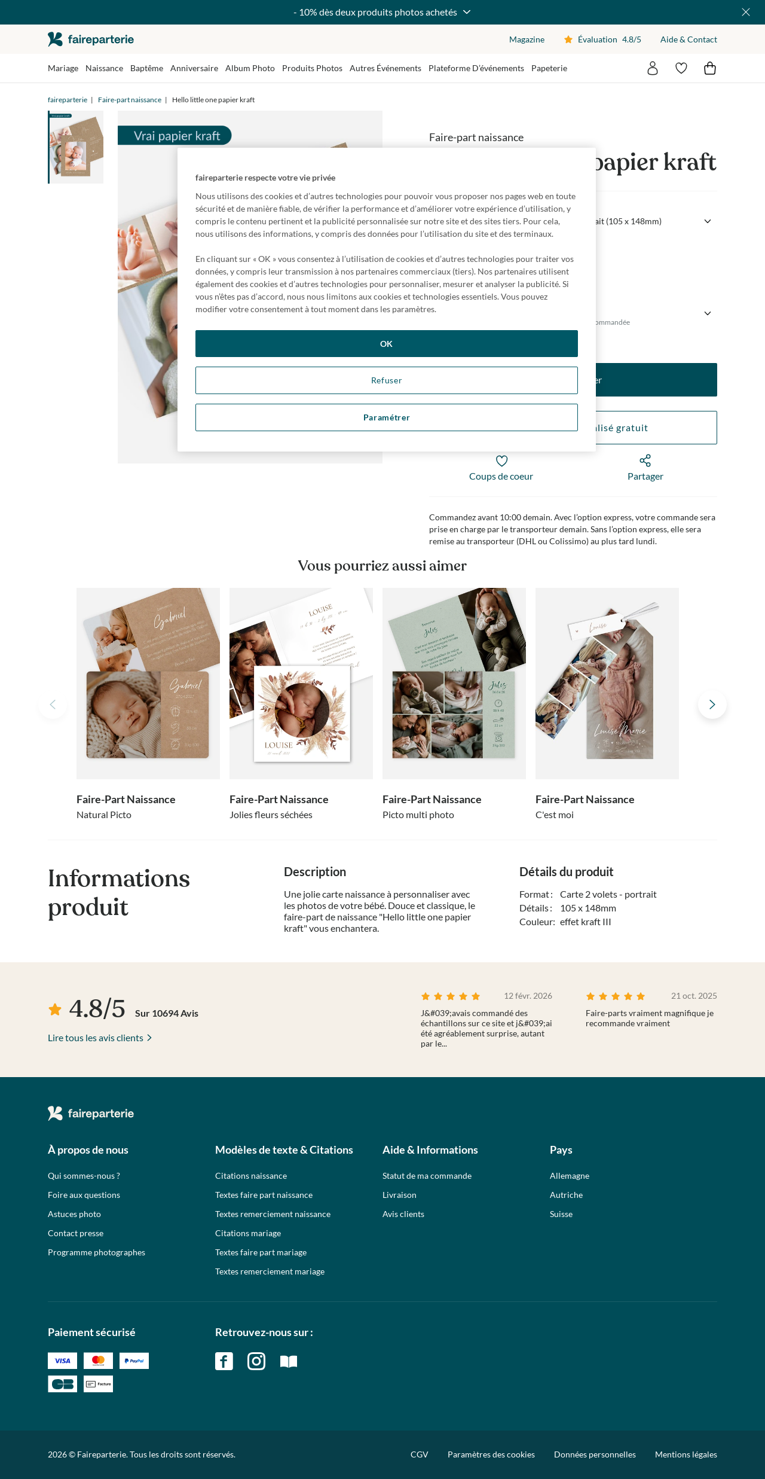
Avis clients (403, 1214)
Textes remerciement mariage (270, 1271)
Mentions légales (686, 1454)
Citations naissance (251, 1176)
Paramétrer (387, 417)
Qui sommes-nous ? (84, 1176)
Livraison (399, 1195)
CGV (420, 1454)
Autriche (566, 1195)
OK (386, 344)
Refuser (387, 380)
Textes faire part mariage (261, 1252)
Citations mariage (248, 1233)
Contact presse (75, 1233)
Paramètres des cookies (491, 1454)
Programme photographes (96, 1252)
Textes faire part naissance (264, 1195)
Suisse (561, 1214)
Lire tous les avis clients (95, 1037)
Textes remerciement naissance (273, 1214)
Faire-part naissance (129, 99)
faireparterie (91, 39)
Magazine (526, 39)
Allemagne (569, 1176)
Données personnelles (595, 1454)
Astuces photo (74, 1214)
